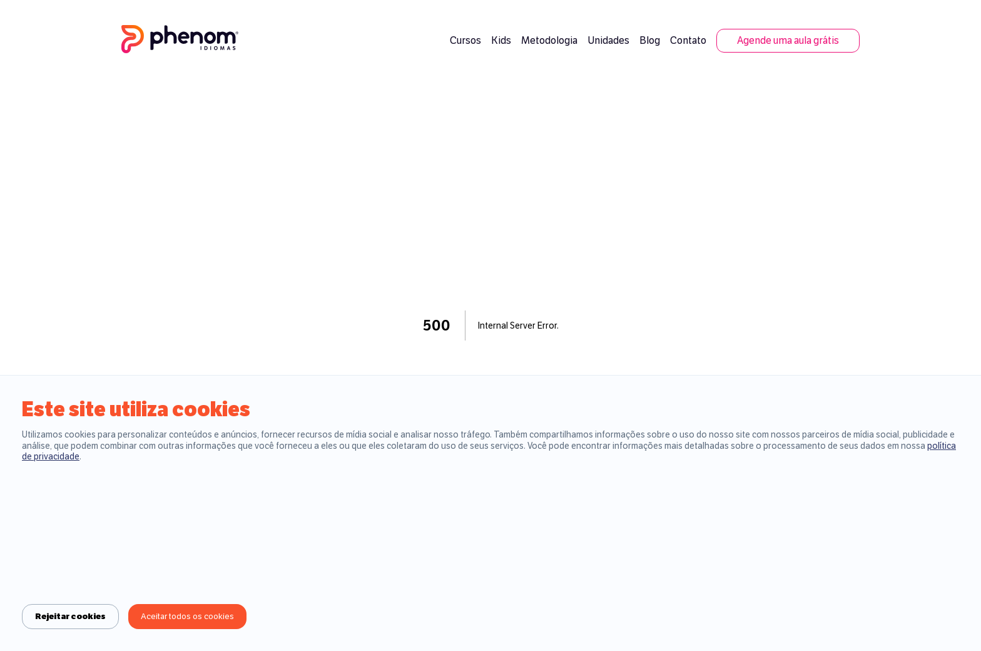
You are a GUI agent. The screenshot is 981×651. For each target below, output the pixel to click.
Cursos (465, 40)
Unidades (608, 40)
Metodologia (549, 40)
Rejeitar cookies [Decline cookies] (70, 617)
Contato (688, 40)
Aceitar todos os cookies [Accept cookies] (187, 617)
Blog (649, 40)
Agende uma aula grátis (788, 40)
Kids (501, 40)
